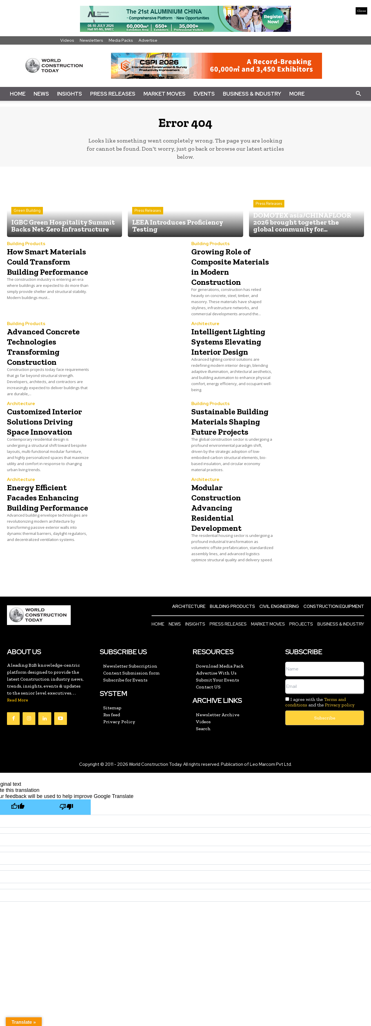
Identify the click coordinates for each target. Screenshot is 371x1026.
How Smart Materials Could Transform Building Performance (43, 275)
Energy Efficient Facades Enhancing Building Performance (43, 551)
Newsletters (91, 40)
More (297, 93)
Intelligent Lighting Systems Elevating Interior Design (231, 360)
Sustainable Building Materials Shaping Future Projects (226, 455)
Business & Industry (252, 93)
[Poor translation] (66, 851)
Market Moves (164, 93)
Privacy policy (339, 749)
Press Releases (112, 93)
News (41, 93)
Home (18, 93)
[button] (358, 93)
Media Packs (121, 40)
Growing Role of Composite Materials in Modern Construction (228, 275)
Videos (67, 40)
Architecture (205, 338)
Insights (69, 93)
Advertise (148, 40)
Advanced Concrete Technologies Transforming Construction (39, 365)
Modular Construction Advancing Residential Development (221, 551)
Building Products (26, 247)
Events (204, 93)
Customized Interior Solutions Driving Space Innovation (47, 450)
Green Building (27, 214)
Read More (17, 744)
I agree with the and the (319, 746)
